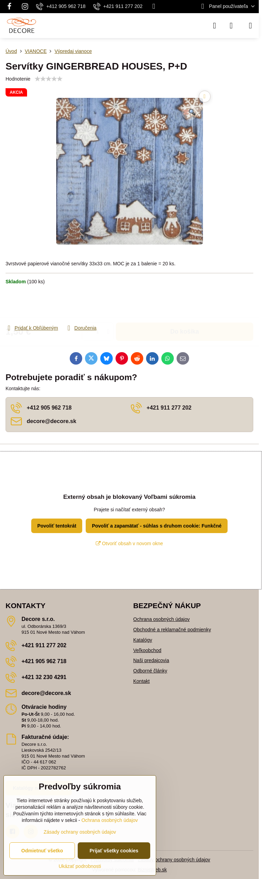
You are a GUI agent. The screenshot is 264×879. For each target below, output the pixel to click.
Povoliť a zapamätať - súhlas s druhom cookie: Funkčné (157, 526)
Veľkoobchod (147, 650)
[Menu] (250, 26)
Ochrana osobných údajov (161, 619)
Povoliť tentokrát (56, 526)
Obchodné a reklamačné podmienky (172, 629)
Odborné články (150, 671)
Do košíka (184, 304)
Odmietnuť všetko (42, 850)
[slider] (48, 79)
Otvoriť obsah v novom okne (129, 543)
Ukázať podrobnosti (80, 866)
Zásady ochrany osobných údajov (174, 859)
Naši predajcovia (151, 660)
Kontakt (141, 681)
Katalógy (142, 640)
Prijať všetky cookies (114, 850)
